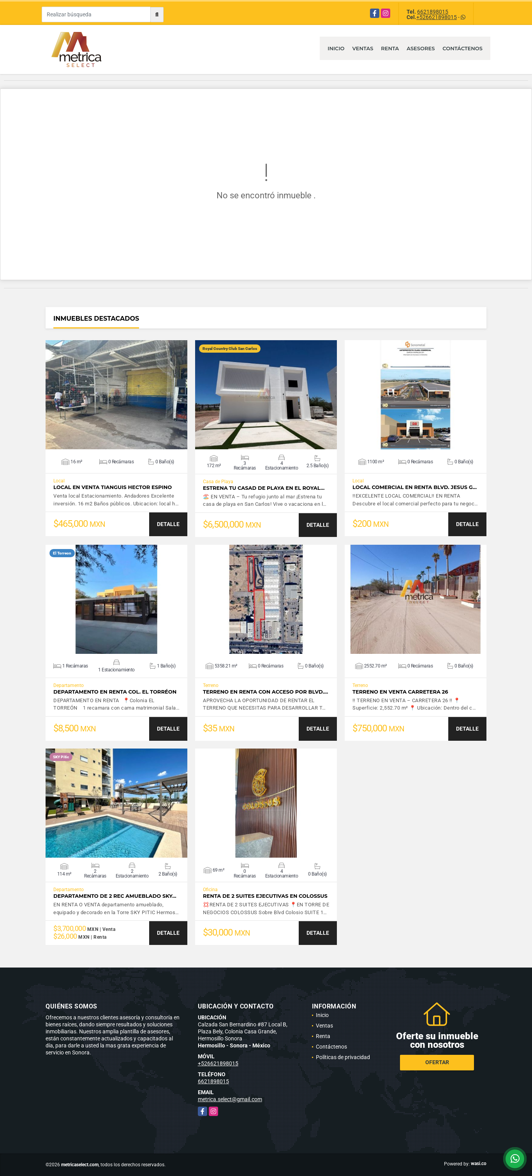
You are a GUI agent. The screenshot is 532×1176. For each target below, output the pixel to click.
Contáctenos (462, 48)
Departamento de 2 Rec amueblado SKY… (114, 896)
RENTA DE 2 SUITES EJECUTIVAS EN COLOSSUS (265, 896)
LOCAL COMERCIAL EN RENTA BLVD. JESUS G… (414, 487)
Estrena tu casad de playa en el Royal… (263, 488)
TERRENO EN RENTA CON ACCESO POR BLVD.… (265, 692)
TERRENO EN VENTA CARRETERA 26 (400, 692)
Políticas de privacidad (343, 1057)
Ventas (362, 48)
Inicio (336, 48)
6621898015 (432, 12)
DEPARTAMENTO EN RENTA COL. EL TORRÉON (114, 692)
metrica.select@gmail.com (230, 1099)
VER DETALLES (116, 394)
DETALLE (168, 524)
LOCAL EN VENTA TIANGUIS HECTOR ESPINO (112, 487)
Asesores (421, 48)
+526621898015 (436, 17)
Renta (390, 48)
